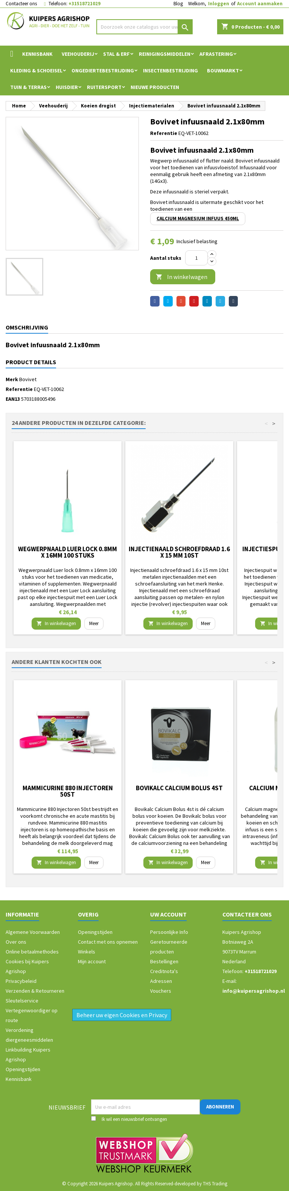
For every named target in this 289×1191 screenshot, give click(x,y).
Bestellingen (164, 961)
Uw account (168, 914)
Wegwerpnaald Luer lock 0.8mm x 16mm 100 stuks (67, 552)
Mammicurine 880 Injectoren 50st (68, 791)
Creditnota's (164, 971)
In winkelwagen (181, 277)
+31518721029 (84, 3)
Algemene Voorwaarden (33, 932)
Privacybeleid (21, 981)
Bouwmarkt (223, 70)
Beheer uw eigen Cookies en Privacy (121, 1015)
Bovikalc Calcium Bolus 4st (179, 788)
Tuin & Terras (28, 87)
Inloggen (218, 3)
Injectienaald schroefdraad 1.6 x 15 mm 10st (179, 552)
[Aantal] (196, 257)
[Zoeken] (144, 26)
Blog (178, 3)
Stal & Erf (116, 54)
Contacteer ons (21, 3)
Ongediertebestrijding (102, 70)
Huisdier (67, 87)
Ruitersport (104, 87)
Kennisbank (37, 54)
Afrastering (216, 54)
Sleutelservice (22, 1000)
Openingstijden (23, 1069)
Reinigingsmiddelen (164, 54)
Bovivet (28, 379)
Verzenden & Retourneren (35, 990)
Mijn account (92, 961)
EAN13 (13, 398)
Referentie (163, 133)
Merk (12, 379)
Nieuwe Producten (155, 87)
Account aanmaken (260, 3)
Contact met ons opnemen (108, 941)
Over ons (16, 941)
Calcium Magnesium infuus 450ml (198, 218)
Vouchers (160, 990)
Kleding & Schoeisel (36, 70)
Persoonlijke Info (169, 932)
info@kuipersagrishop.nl (253, 990)
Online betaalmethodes (32, 951)
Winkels (86, 951)
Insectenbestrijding (170, 70)
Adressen (161, 981)
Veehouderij (78, 54)
